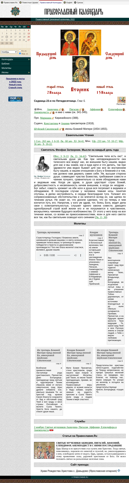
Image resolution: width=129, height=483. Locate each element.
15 (7, 37)
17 (15, 37)
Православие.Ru (9, 2)
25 (20, 40)
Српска (78, 2)
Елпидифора (115, 109)
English (67, 2)
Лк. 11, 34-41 (77, 156)
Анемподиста (41, 112)
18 (20, 37)
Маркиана (45, 118)
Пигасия (74, 109)
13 (29, 33)
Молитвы (6, 68)
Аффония (95, 109)
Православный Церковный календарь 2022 (55, 19)
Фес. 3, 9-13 (61, 156)
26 (24, 40)
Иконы (5, 72)
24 (15, 40)
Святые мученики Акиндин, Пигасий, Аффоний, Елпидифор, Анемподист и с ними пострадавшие (89, 444)
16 (11, 37)
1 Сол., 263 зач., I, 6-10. (47, 141)
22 (7, 40)
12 (24, 33)
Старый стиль (15, 87)
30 (11, 43)
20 (29, 37)
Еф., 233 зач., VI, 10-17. (105, 141)
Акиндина (52, 109)
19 (24, 37)
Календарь (7, 59)
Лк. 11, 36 (100, 217)
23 (11, 40)
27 (29, 40)
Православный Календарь (51, 3)
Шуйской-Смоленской (46, 128)
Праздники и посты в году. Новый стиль (15, 82)
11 (20, 33)
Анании (65, 123)
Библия (5, 63)
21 (2, 40)
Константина (51, 123)
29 (7, 43)
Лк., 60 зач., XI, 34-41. (72, 141)
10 (15, 33)
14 (2, 37)
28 (2, 43)
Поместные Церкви (28, 2)
